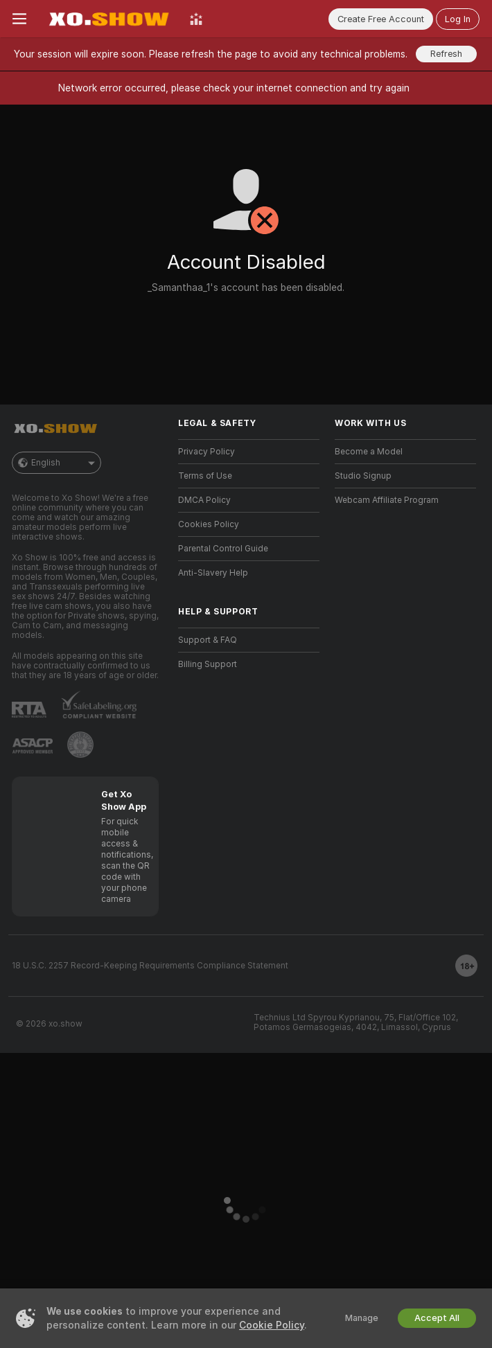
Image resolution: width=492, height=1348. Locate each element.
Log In (458, 19)
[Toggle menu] (19, 18)
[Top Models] (196, 18)
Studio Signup (363, 476)
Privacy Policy (206, 451)
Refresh (446, 53)
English (56, 462)
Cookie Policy (271, 1325)
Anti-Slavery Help (213, 573)
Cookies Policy (208, 524)
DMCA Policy (204, 500)
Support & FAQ (207, 640)
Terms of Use (205, 476)
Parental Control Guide (223, 548)
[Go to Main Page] (108, 18)
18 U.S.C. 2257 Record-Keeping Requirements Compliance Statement (150, 965)
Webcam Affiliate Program (387, 500)
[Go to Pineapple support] (80, 744)
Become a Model (369, 451)
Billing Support (207, 664)
